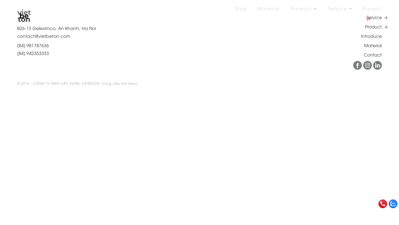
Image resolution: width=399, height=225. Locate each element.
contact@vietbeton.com (43, 36)
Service (340, 8)
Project (372, 8)
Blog (241, 8)
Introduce (371, 36)
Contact (373, 55)
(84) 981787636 (33, 45)
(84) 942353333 (33, 53)
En (379, 19)
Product (304, 8)
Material (268, 8)
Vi (368, 19)
